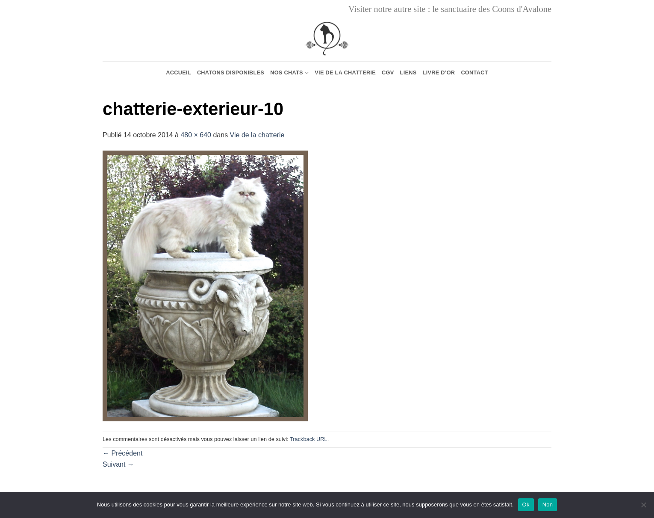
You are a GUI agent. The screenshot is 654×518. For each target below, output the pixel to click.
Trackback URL (308, 439)
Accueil (178, 72)
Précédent (122, 453)
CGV (388, 72)
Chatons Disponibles (230, 72)
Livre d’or (439, 72)
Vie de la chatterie (345, 72)
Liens (408, 72)
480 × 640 (195, 135)
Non (547, 504)
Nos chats (289, 73)
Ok (526, 504)
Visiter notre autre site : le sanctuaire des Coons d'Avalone (449, 9)
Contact (474, 72)
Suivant (118, 464)
